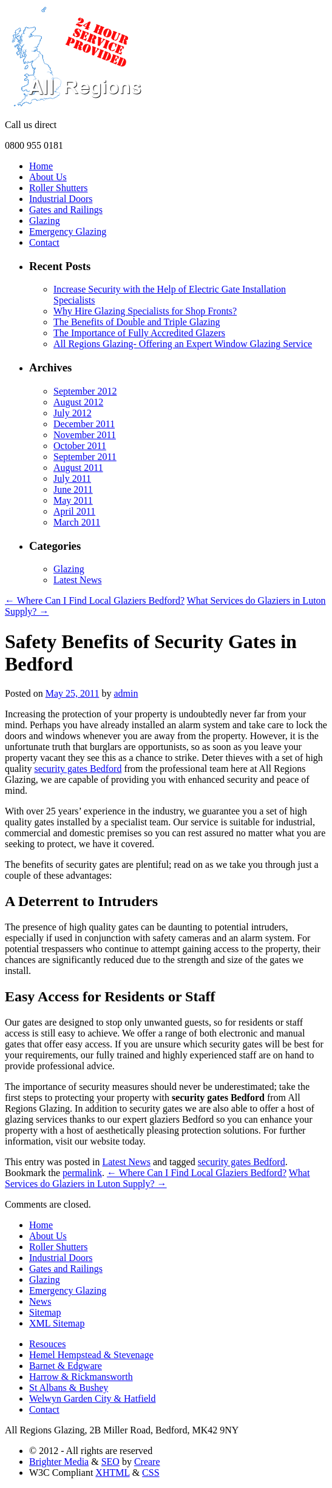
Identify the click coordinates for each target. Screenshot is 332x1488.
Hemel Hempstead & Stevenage (91, 1355)
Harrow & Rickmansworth (81, 1376)
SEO (110, 1461)
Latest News (77, 580)
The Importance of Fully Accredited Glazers (139, 333)
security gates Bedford (77, 768)
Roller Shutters (58, 188)
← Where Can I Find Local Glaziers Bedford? (95, 600)
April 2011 (74, 511)
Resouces (47, 1344)
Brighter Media (59, 1461)
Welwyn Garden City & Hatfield (92, 1398)
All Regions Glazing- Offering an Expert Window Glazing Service (182, 344)
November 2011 (84, 435)
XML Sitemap (56, 1323)
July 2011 (72, 478)
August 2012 (78, 402)
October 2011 (79, 446)
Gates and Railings (66, 210)
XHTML (112, 1472)
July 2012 (72, 413)
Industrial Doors (60, 199)
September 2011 (85, 456)
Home (41, 166)
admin (125, 693)
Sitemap (45, 1312)
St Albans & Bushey (68, 1387)
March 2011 (76, 522)
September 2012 (85, 391)
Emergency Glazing (67, 231)
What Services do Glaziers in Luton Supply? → (157, 1178)
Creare (147, 1461)
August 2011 (78, 467)
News (40, 1301)
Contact (44, 242)
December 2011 (84, 424)
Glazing (44, 220)
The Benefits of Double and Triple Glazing (136, 322)
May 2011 (73, 500)
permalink (82, 1173)
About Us (48, 177)
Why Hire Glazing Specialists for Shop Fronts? (145, 311)
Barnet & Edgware (65, 1366)
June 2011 (73, 489)
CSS (150, 1472)
